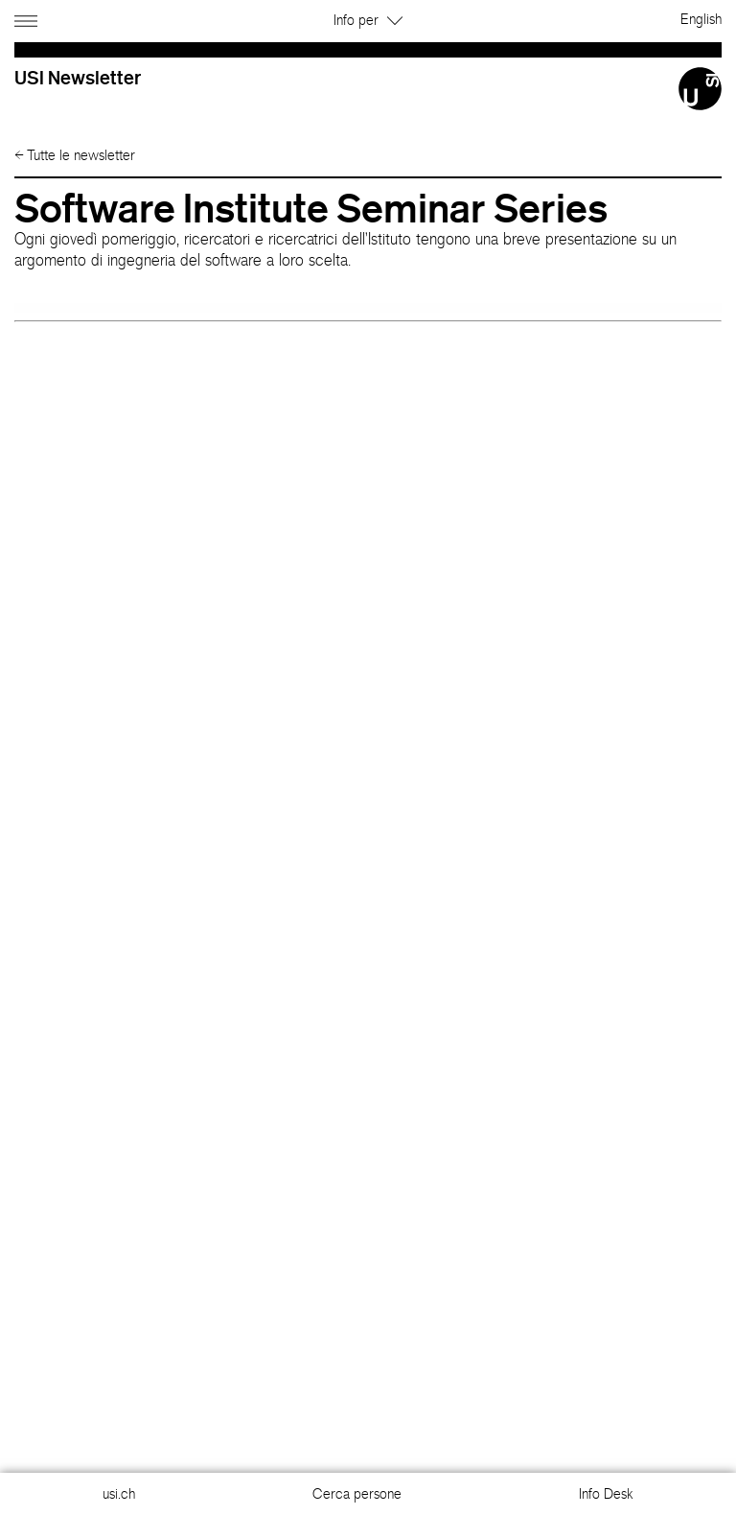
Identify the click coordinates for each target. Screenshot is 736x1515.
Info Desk (606, 1493)
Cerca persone (357, 1493)
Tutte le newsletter (74, 155)
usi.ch (119, 1493)
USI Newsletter (78, 77)
